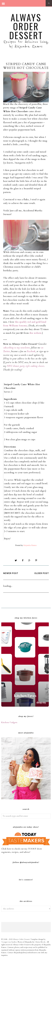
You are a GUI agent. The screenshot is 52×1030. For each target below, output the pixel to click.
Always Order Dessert (26, 26)
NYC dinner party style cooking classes (25, 366)
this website (35, 333)
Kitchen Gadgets (9, 722)
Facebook (30, 351)
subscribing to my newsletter (16, 347)
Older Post (41, 573)
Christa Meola (40, 1013)
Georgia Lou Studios (9, 1013)
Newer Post (10, 573)
